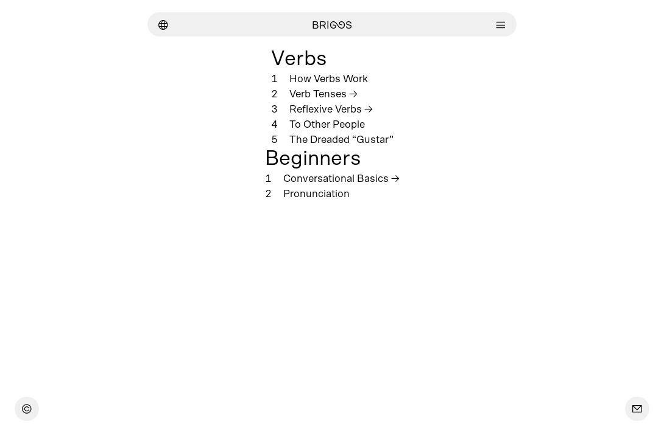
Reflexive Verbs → (331, 109)
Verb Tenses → (323, 94)
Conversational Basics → (341, 178)
